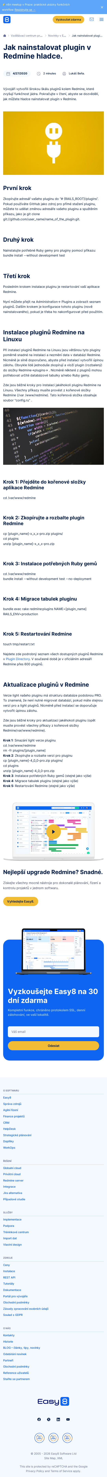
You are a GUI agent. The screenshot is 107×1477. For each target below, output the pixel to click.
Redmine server (13, 1180)
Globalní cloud (12, 1168)
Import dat (10, 1238)
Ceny (6, 1265)
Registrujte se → (25, 9)
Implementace (12, 1219)
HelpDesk (9, 1128)
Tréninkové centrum (16, 1232)
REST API (9, 1277)
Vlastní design (12, 1244)
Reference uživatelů (16, 1372)
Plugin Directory (18, 659)
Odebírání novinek (15, 1354)
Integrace (9, 1186)
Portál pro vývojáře (15, 1296)
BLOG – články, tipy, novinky (21, 1347)
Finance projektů (14, 1116)
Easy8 (7, 1097)
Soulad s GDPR (13, 1314)
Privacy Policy (35, 1471)
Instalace (9, 1271)
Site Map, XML (53, 1458)
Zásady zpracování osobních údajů (26, 1308)
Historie (8, 1341)
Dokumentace (12, 1290)
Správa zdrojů (12, 1103)
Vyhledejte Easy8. (20, 901)
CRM (6, 1122)
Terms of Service (61, 1471)
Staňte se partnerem (16, 1379)
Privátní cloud (12, 1174)
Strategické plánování (17, 1135)
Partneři (8, 1360)
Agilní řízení (10, 1110)
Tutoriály (8, 1283)
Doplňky (8, 1141)
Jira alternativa (12, 1193)
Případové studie (14, 1199)
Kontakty (9, 1335)
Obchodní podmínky (16, 1302)
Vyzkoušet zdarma (68, 19)
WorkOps (9, 1147)
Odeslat (53, 1046)
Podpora (8, 1225)
